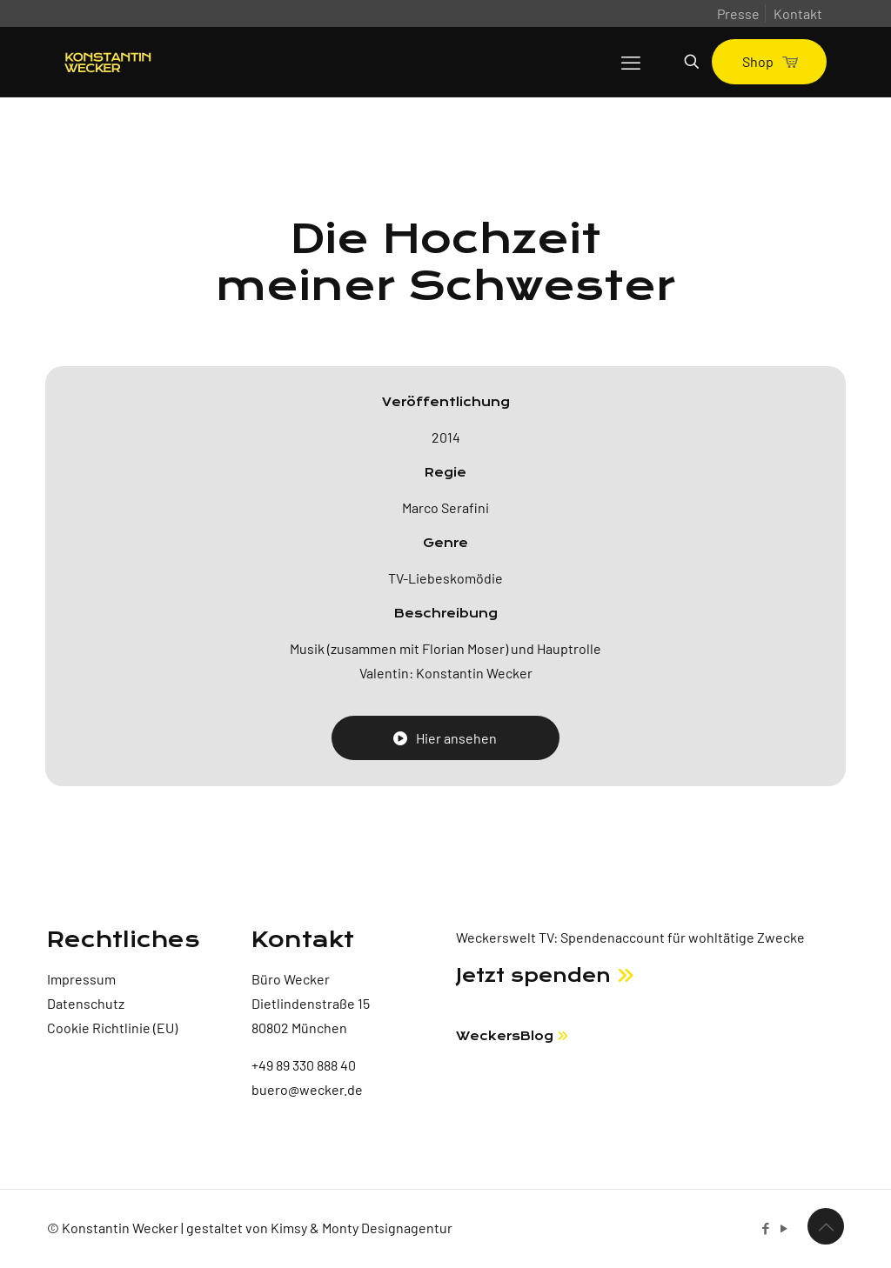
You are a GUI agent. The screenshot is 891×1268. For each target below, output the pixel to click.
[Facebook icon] (765, 1228)
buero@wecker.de (307, 1089)
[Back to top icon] (825, 1226)
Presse (738, 13)
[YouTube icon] (783, 1228)
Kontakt (798, 13)
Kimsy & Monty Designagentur (361, 1227)
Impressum (81, 979)
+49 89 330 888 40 (303, 1065)
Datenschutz (85, 1003)
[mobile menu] (631, 62)
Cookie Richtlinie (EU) (112, 1027)
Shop (769, 61)
